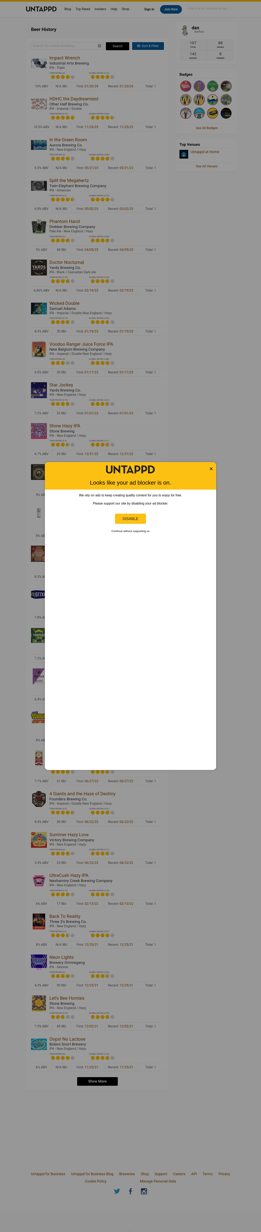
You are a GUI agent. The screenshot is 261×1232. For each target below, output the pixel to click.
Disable (130, 519)
